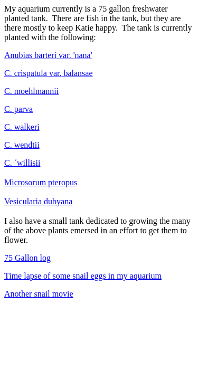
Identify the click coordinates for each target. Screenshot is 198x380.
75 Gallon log (27, 257)
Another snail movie (38, 293)
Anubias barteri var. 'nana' (48, 55)
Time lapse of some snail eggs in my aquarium (83, 275)
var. (48, 73)
